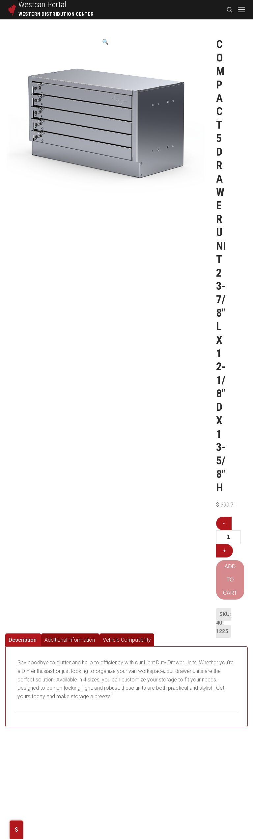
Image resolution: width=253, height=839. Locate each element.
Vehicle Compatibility (127, 640)
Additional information (69, 640)
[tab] (23, 639)
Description (23, 640)
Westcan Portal (42, 4)
